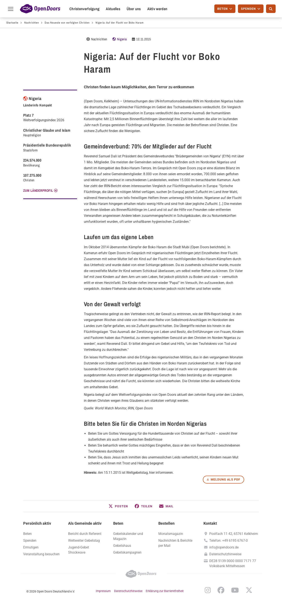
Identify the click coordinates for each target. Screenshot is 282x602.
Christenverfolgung (84, 8)
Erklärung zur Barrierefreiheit (165, 591)
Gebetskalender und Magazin (128, 536)
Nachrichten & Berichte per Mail (175, 543)
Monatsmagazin (170, 534)
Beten (118, 523)
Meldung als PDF (225, 479)
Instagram (207, 590)
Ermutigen (31, 547)
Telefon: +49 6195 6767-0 (228, 541)
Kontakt (210, 523)
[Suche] (271, 8)
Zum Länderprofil (38, 190)
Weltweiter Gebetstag (84, 541)
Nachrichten (31, 22)
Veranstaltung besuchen (41, 554)
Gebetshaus (122, 546)
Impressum (103, 591)
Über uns (134, 8)
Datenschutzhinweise (225, 554)
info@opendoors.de (224, 547)
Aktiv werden (157, 8)
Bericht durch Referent (84, 534)
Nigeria (122, 39)
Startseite (12, 22)
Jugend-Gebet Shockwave (78, 549)
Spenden (29, 541)
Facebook (221, 590)
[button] (118, 506)
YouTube (235, 590)
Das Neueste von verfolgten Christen (67, 22)
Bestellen (166, 523)
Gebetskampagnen (127, 552)
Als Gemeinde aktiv (85, 523)
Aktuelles (113, 8)
